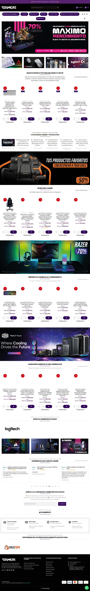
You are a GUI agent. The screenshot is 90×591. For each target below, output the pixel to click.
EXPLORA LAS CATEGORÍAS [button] (11, 14)
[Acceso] (79, 7)
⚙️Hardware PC (34, 14)
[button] (32, 486)
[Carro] (86, 7)
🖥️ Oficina (43, 14)
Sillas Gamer (49, 564)
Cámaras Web (49, 575)
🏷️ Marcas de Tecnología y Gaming (69, 14)
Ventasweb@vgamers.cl (74, 562)
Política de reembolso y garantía (31, 565)
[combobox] (45, 7)
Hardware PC (49, 571)
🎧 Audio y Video (53, 14)
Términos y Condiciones (29, 563)
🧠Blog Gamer (41, 18)
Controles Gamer (50, 573)
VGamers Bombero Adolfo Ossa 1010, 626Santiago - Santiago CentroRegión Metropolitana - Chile (76, 567)
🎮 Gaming (24, 14)
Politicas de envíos (28, 567)
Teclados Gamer (49, 562)
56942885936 (72, 564)
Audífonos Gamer (50, 567)
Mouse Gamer (49, 565)
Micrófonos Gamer (50, 569)
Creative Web (27, 582)
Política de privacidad (29, 568)
